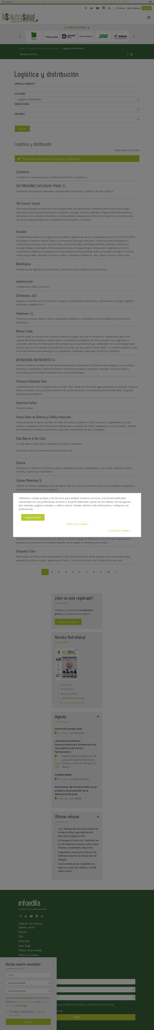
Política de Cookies (77, 524)
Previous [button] (20, 36)
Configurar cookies (118, 530)
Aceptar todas (33, 517)
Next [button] (133, 36)
